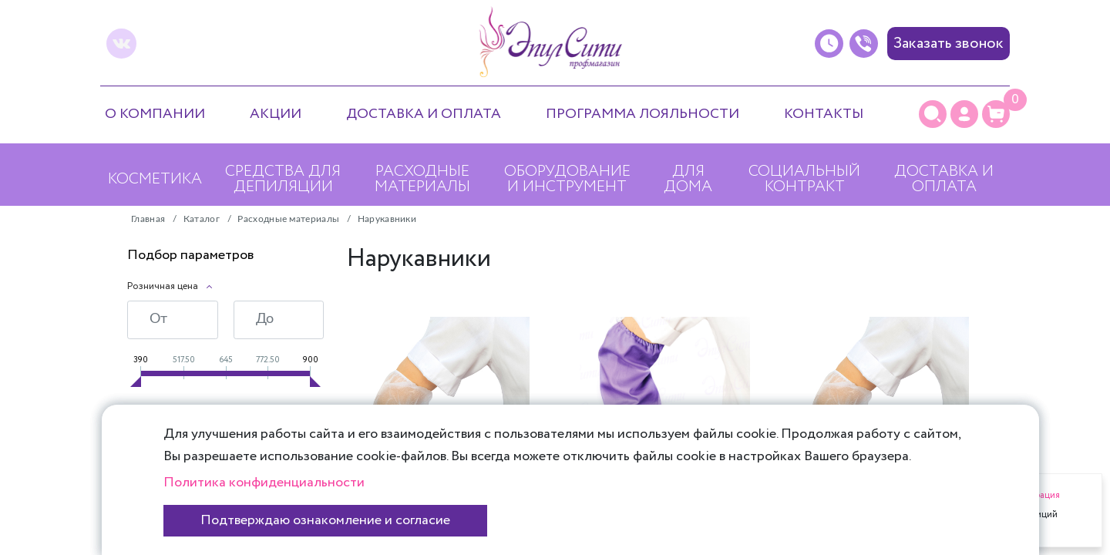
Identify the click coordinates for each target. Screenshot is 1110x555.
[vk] (121, 44)
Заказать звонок (948, 43)
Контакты (823, 114)
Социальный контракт (804, 179)
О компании (155, 114)
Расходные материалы (422, 179)
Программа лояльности (642, 114)
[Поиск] (933, 114)
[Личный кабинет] (964, 114)
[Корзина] (996, 114)
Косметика (155, 179)
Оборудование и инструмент (567, 179)
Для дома (688, 179)
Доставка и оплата (423, 114)
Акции (275, 114)
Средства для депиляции (283, 179)
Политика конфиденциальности (264, 483)
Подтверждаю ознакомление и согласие (325, 520)
